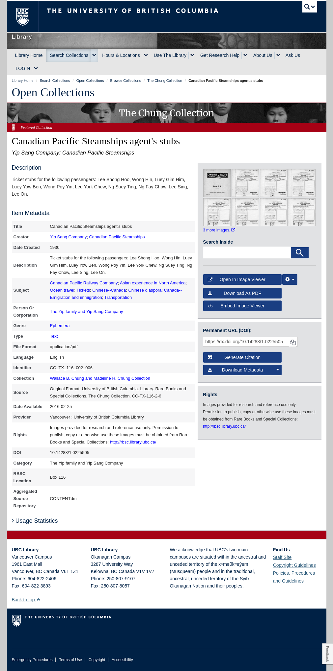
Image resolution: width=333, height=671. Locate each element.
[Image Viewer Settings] (290, 279)
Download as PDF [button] (234, 293)
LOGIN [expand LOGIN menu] (23, 68)
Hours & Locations (121, 55)
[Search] (300, 253)
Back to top (26, 599)
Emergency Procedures (32, 660)
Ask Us (293, 55)
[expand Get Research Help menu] (245, 55)
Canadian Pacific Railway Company (84, 282)
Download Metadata (243, 369)
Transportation (118, 297)
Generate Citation (234, 357)
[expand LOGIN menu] (36, 68)
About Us (262, 55)
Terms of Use (70, 660)
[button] (38, 599)
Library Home (29, 55)
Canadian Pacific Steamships (117, 236)
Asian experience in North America (152, 282)
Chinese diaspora (144, 290)
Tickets (83, 290)
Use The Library (170, 55)
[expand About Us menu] (278, 55)
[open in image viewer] (217, 182)
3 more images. (219, 230)
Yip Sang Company (68, 236)
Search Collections (69, 55)
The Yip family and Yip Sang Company (86, 311)
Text (54, 336)
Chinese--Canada (109, 290)
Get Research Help (219, 55)
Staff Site (282, 557)
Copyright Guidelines (294, 565)
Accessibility (122, 660)
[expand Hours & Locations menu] (146, 55)
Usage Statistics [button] (35, 520)
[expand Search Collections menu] (94, 55)
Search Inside (218, 242)
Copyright (97, 660)
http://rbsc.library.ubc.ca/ (133, 442)
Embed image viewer (236, 305)
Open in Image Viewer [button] (236, 279)
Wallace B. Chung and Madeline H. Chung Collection (100, 378)
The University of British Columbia (27, 16)
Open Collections (53, 92)
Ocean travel (62, 290)
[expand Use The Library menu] (192, 55)
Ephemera (60, 325)
